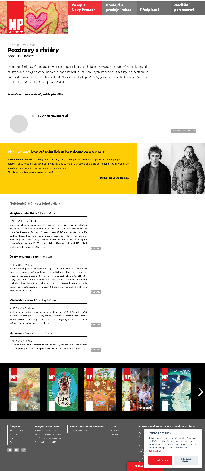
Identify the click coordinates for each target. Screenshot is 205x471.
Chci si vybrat (154, 451)
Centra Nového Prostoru (80, 431)
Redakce (114, 434)
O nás (113, 427)
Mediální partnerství (19, 431)
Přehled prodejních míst (45, 431)
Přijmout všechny (160, 460)
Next (201, 402)
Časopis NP (15, 427)
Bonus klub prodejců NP (45, 442)
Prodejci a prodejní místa (47, 427)
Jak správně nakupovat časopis (48, 434)
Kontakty (115, 431)
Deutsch (13, 442)
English (13, 438)
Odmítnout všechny (186, 460)
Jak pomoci (14, 434)
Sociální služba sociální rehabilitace (87, 427)
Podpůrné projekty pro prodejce (49, 438)
